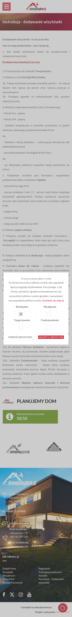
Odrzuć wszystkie (20, 337)
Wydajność (50, 306)
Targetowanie (22, 320)
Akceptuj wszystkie (51, 337)
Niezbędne (22, 306)
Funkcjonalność (50, 320)
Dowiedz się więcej (53, 300)
